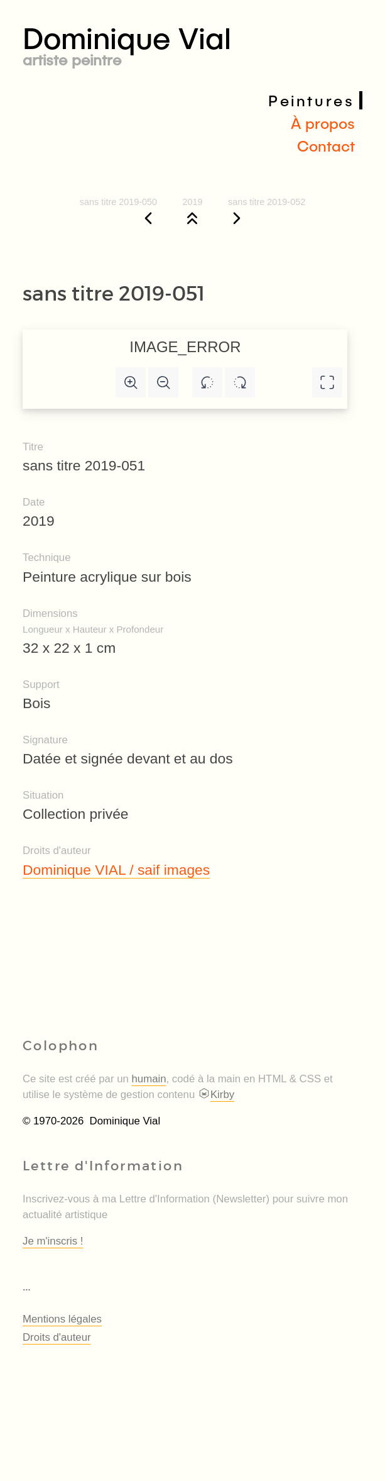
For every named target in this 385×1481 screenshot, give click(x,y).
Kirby (216, 1095)
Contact (326, 145)
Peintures (311, 100)
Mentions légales (62, 1319)
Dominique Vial (192, 43)
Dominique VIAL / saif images (116, 870)
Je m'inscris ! (53, 1241)
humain (149, 1079)
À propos (323, 123)
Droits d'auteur (57, 1337)
